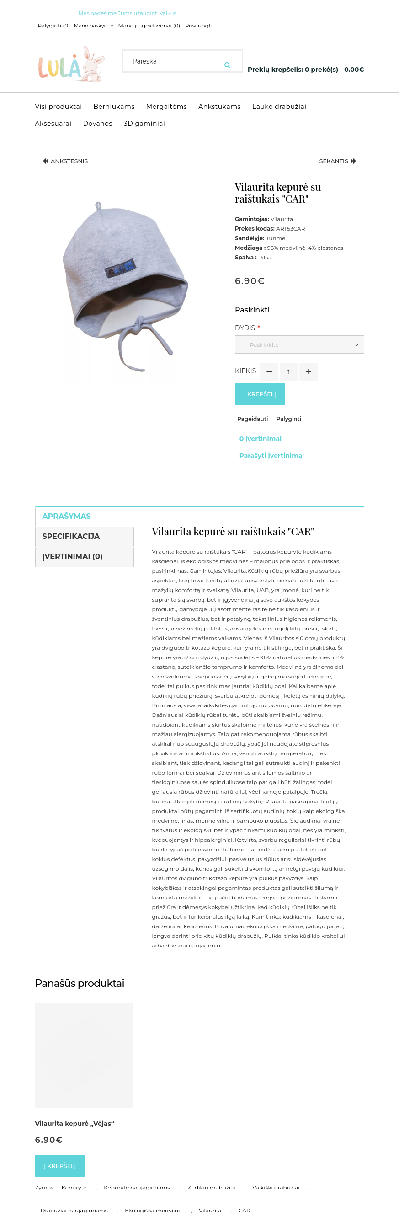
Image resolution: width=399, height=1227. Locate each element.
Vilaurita (210, 1196)
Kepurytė (74, 1173)
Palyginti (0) (53, 25)
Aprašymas (67, 500)
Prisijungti (190, 25)
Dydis (245, 324)
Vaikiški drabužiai (275, 1173)
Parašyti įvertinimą (266, 443)
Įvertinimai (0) (73, 540)
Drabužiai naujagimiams (74, 1196)
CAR (244, 1196)
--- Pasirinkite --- (264, 340)
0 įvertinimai (256, 434)
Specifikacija (71, 520)
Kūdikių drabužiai (211, 1173)
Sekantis (334, 158)
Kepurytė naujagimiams (137, 1173)
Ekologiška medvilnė (153, 1196)
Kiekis (245, 367)
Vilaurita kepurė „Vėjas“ (75, 1107)
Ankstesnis (70, 158)
